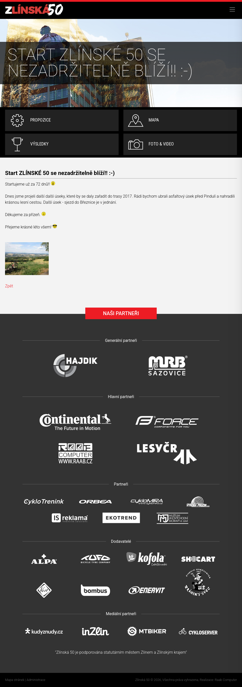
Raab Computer (226, 680)
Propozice (40, 120)
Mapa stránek (14, 680)
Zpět (9, 286)
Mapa (154, 120)
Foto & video (161, 143)
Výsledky (39, 143)
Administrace (36, 680)
